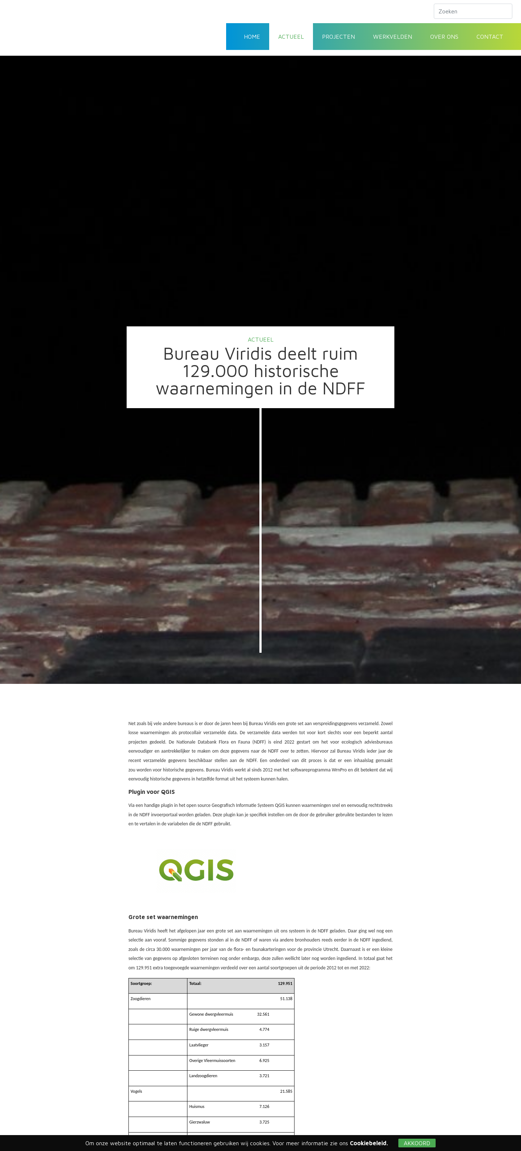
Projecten (338, 36)
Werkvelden (392, 36)
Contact (489, 36)
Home (252, 36)
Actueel (291, 36)
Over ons (444, 36)
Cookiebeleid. (369, 1143)
